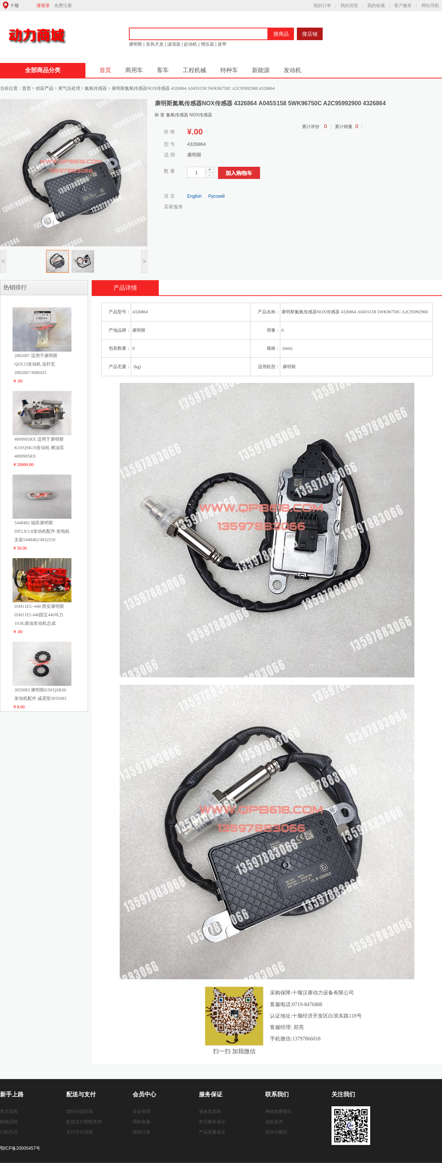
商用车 (134, 70)
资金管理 (141, 1111)
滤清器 (173, 44)
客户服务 (403, 5)
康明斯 (135, 44)
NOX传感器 (200, 114)
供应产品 (44, 88)
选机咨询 (274, 1121)
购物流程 (9, 1121)
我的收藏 (376, 5)
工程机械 (194, 70)
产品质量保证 (212, 1132)
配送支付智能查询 (84, 1121)
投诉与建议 (276, 1132)
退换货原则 (210, 1111)
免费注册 (63, 5)
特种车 (229, 70)
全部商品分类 (42, 70)
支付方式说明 (79, 1132)
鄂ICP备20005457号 (20, 1148)
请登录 (43, 5)
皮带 (222, 44)
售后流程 (9, 1111)
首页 (105, 70)
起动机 (190, 44)
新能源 (261, 70)
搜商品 (281, 34)
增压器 (207, 44)
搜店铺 (310, 34)
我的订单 (322, 5)
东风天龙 (155, 44)
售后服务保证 (212, 1121)
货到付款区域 (79, 1111)
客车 (163, 70)
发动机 (292, 70)
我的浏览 (349, 5)
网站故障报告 (278, 1111)
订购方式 (9, 1132)
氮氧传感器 (177, 114)
